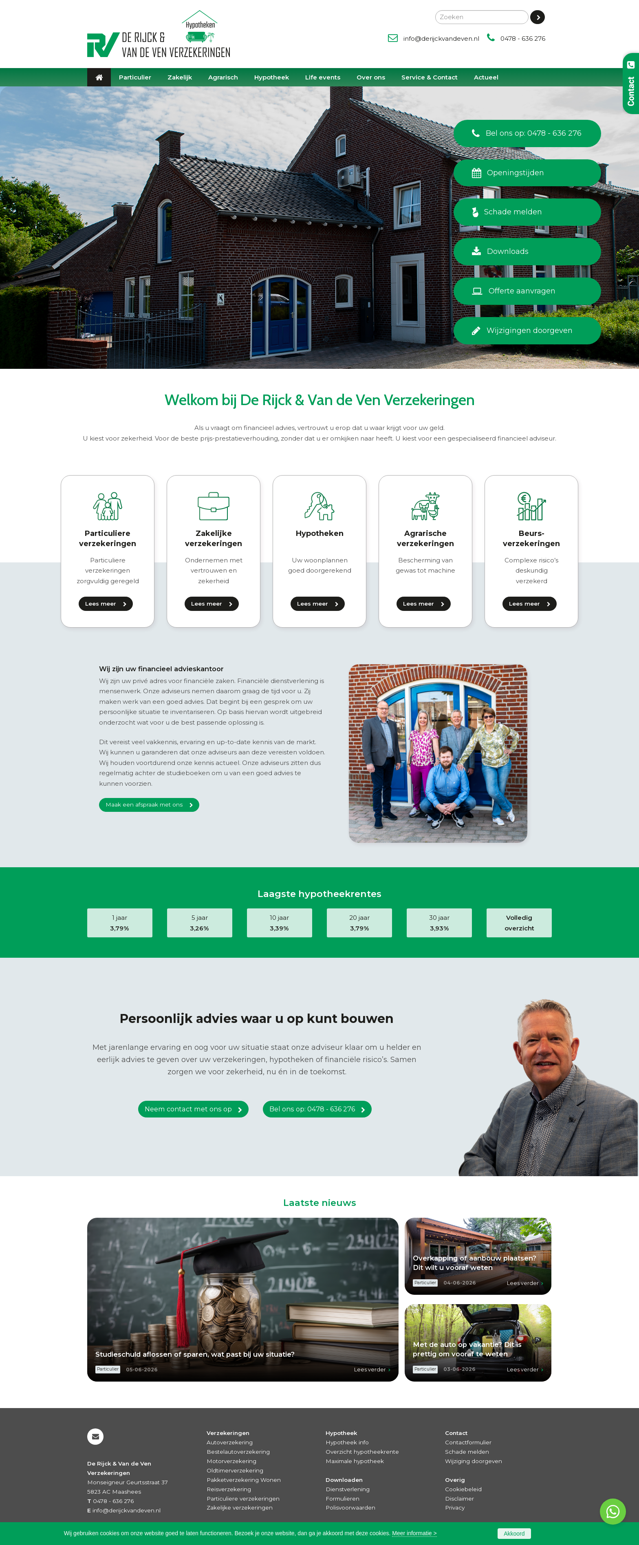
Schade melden (467, 1451)
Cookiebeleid (463, 1489)
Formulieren (342, 1498)
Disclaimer (459, 1498)
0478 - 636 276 (522, 38)
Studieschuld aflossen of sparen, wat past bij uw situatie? (195, 1354)
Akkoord (514, 1533)
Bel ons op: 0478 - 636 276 (312, 1109)
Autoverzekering (230, 1442)
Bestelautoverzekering (238, 1451)
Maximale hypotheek (355, 1461)
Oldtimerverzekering (235, 1470)
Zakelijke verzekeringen (240, 1507)
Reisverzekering (229, 1489)
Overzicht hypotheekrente (362, 1451)
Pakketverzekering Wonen (244, 1480)
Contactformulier (468, 1442)
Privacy (455, 1507)
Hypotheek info (347, 1442)
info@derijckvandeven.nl (441, 38)
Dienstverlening (348, 1489)
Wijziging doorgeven (473, 1461)
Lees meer (100, 603)
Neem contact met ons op (188, 1109)
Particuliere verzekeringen (243, 1498)
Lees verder (370, 1369)
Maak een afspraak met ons (144, 804)
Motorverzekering (231, 1461)
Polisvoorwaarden (350, 1507)
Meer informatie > (414, 1533)
